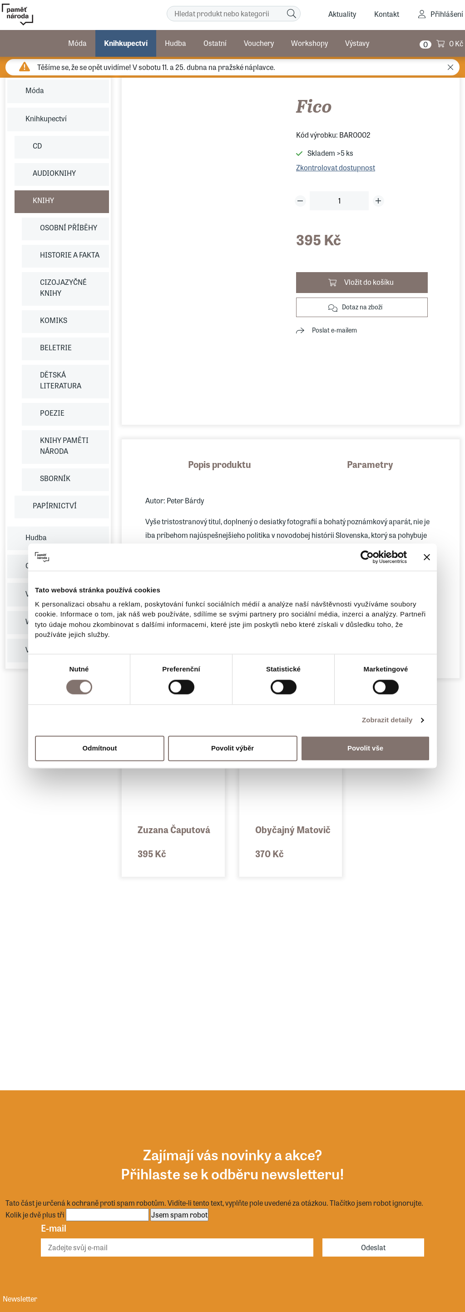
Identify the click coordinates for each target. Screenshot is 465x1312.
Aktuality (342, 14)
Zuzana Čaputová (174, 829)
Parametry (370, 464)
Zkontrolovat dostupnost (335, 167)
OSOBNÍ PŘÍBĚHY (68, 227)
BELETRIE (56, 347)
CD (37, 145)
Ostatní (215, 43)
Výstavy (357, 43)
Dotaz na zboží (362, 306)
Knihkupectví (126, 43)
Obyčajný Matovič (293, 829)
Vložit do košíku (369, 282)
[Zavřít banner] (427, 557)
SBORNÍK (55, 478)
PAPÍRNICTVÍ (55, 505)
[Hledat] (291, 13)
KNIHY (43, 200)
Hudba (175, 43)
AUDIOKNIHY (54, 173)
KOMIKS (53, 320)
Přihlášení (446, 14)
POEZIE (52, 413)
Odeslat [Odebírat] (373, 1247)
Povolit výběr (232, 748)
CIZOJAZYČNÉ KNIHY (63, 287)
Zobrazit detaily (387, 720)
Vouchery (259, 43)
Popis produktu (219, 464)
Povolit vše (365, 748)
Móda (77, 43)
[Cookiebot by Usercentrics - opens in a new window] (367, 557)
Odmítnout (100, 748)
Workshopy (309, 43)
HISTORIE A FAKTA (69, 254)
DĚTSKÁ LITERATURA (60, 380)
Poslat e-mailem (334, 329)
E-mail (53, 1227)
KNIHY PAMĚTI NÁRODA (64, 445)
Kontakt (386, 14)
